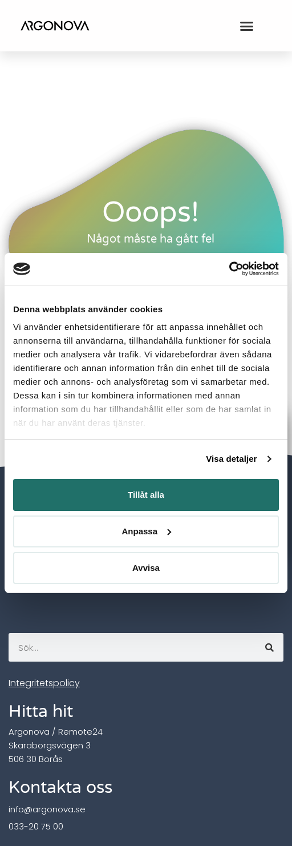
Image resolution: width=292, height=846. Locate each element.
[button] (246, 26)
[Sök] (269, 647)
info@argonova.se (47, 809)
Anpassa (146, 531)
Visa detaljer (231, 459)
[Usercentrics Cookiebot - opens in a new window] (229, 268)
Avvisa (146, 568)
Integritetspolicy (44, 683)
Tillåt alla (146, 494)
